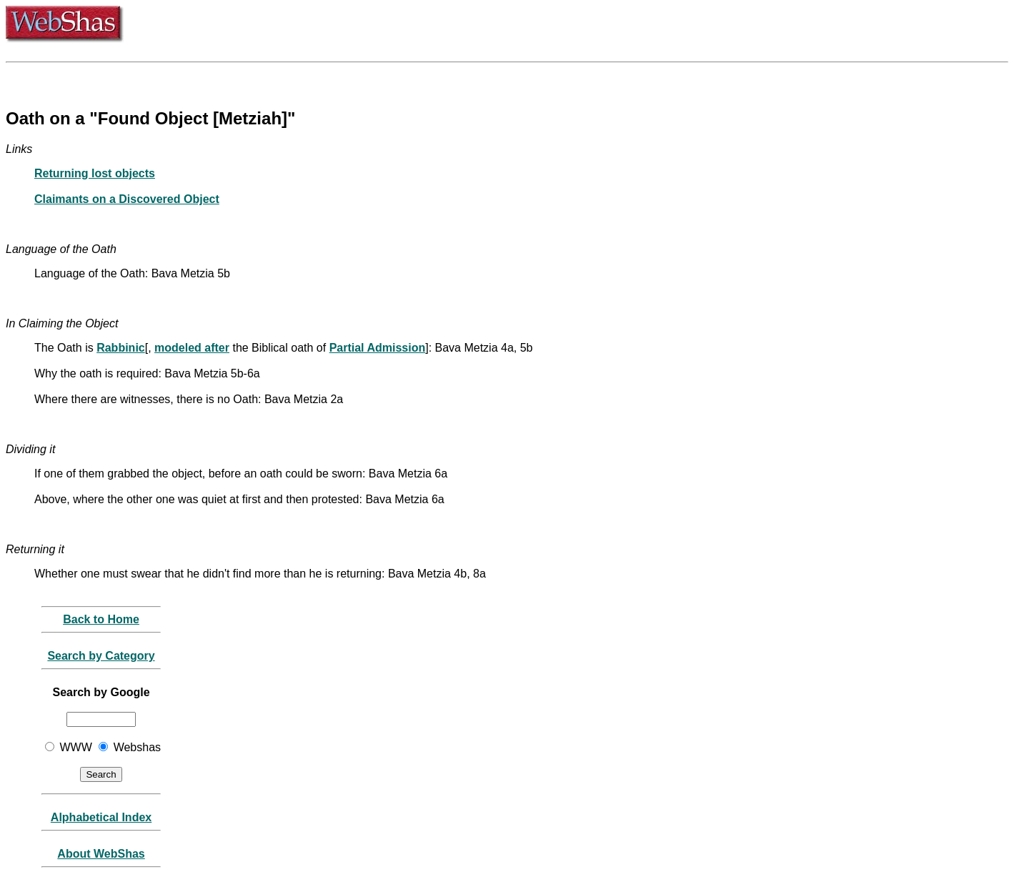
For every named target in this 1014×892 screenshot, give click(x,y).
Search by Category (100, 656)
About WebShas (100, 854)
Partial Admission (377, 348)
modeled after (191, 348)
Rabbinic (120, 348)
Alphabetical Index (101, 817)
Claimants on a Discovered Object (126, 199)
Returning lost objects (94, 173)
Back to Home (101, 619)
